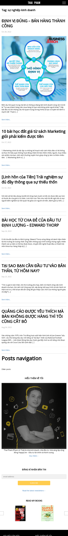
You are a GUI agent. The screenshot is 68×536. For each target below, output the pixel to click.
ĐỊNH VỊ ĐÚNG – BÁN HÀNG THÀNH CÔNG (33, 23)
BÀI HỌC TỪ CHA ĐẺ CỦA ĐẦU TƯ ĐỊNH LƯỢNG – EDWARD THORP (31, 158)
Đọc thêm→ (34, 391)
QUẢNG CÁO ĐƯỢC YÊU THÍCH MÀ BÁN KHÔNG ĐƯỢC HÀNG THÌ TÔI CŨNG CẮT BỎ (32, 251)
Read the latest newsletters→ (34, 425)
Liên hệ (38, 476)
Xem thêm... (6, 54)
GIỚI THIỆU (39, 482)
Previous (2, 448)
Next (66, 448)
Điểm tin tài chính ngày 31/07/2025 (17, 476)
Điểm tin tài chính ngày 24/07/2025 (17, 495)
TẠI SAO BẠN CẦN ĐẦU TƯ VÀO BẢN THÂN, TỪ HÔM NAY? (34, 203)
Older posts (6, 304)
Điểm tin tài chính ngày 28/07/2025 (17, 482)
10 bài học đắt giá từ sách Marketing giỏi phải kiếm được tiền (33, 69)
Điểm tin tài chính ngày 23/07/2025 (17, 501)
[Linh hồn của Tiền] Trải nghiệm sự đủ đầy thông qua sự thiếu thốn (32, 114)
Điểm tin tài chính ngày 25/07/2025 (17, 488)
